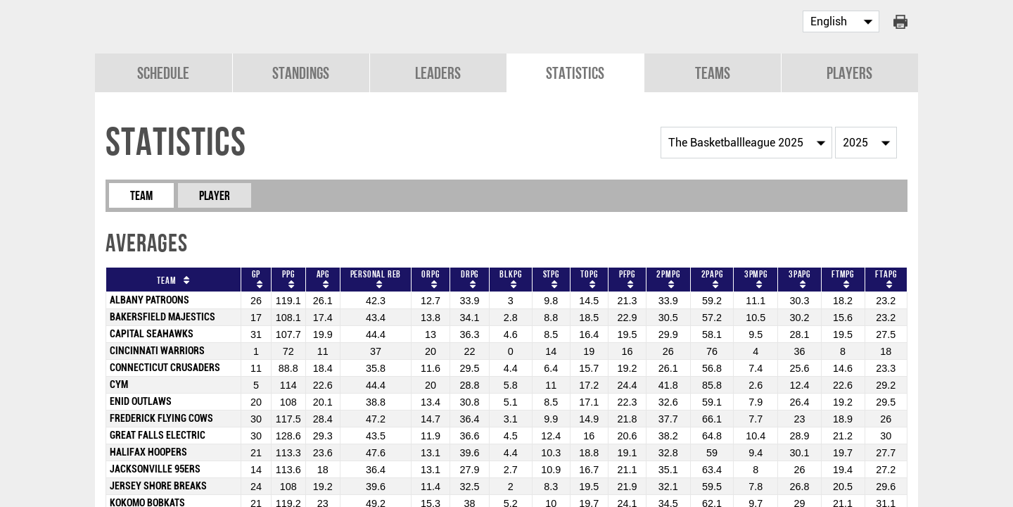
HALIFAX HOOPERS (148, 451)
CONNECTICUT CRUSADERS (165, 367)
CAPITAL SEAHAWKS (151, 333)
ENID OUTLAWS (141, 400)
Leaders (438, 71)
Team (141, 194)
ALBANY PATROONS (149, 299)
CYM (119, 383)
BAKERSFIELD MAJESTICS (162, 316)
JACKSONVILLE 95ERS (155, 468)
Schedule (163, 71)
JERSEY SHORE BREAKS (158, 485)
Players (849, 71)
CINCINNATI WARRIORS (157, 350)
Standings (300, 71)
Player (214, 194)
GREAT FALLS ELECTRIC (157, 434)
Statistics (575, 71)
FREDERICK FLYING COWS (161, 417)
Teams (712, 71)
